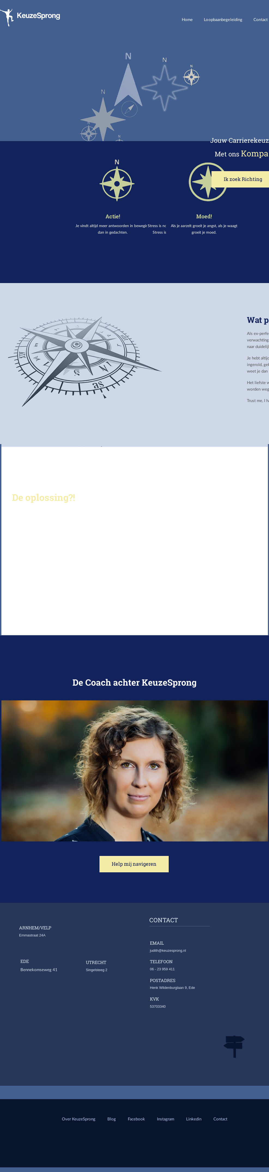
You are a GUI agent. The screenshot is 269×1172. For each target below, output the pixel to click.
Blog (111, 1118)
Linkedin (194, 1118)
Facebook (136, 1118)
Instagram (165, 1118)
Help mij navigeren (134, 864)
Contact (220, 1118)
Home (187, 19)
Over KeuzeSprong (78, 1118)
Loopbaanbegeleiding (223, 19)
